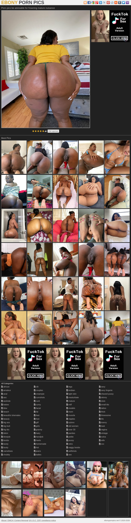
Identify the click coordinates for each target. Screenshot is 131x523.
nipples (70, 419)
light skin (71, 394)
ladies (37, 455)
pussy (70, 440)
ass (4, 397)
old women (72, 426)
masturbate (72, 397)
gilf (36, 422)
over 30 (70, 430)
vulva (102, 437)
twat (102, 426)
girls (37, 426)
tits (101, 419)
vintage (103, 433)
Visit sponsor (53, 131)
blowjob (5, 437)
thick (102, 412)
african (5, 387)
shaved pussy (106, 394)
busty (4, 447)
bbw (4, 408)
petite (70, 437)
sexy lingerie (105, 390)
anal (4, 394)
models (70, 408)
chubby (5, 455)
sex (69, 455)
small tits (104, 405)
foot (36, 419)
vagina (103, 430)
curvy (37, 405)
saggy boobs (73, 447)
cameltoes (7, 451)
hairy (37, 433)
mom (69, 412)
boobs (5, 440)
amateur (6, 390)
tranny (103, 422)
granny (38, 430)
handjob (38, 437)
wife (102, 440)
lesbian (70, 390)
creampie (39, 394)
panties (70, 433)
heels (37, 440)
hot (36, 447)
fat (36, 412)
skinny (103, 397)
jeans (37, 451)
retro (69, 444)
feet (36, 415)
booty (4, 444)
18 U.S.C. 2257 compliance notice (42, 520)
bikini (4, 433)
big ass (5, 422)
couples (38, 390)
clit (36, 387)
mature (70, 401)
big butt (5, 426)
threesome (105, 415)
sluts (102, 401)
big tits (5, 430)
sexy (102, 387)
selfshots (71, 451)
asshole (5, 401)
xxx (101, 444)
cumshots (39, 397)
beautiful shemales (10, 415)
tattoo (102, 408)
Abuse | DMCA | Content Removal (14, 520)
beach (5, 412)
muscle (70, 415)
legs (69, 387)
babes (5, 405)
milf (69, 405)
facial (37, 408)
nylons (70, 422)
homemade (40, 444)
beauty (5, 419)
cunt (37, 401)
